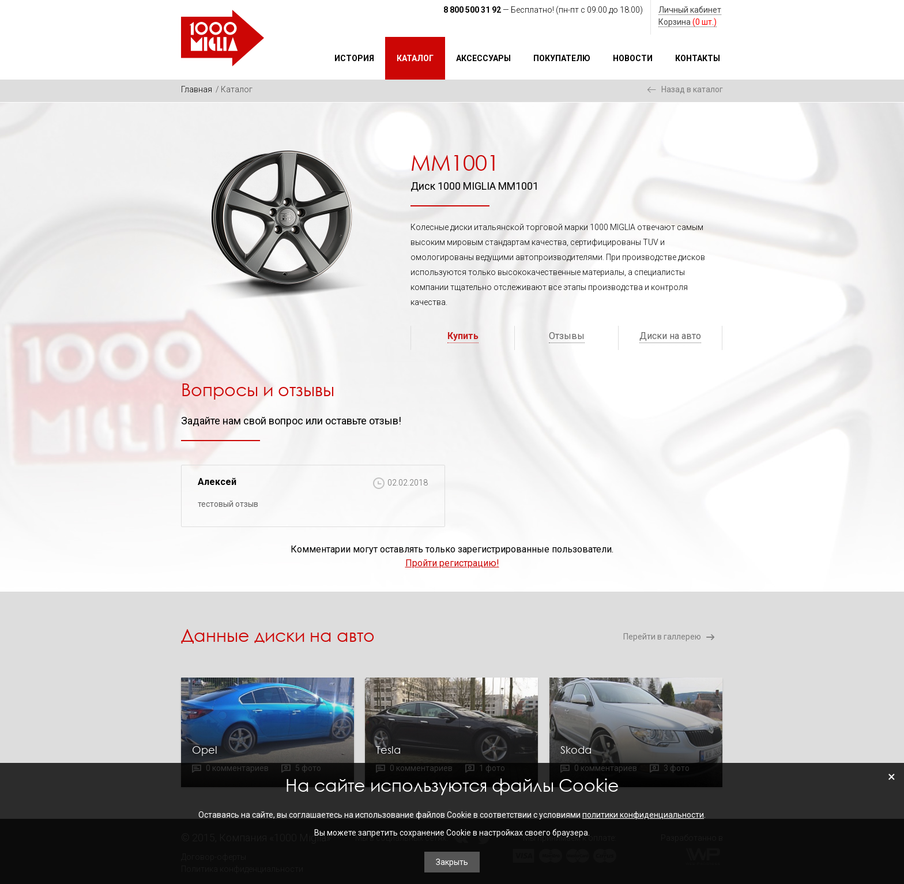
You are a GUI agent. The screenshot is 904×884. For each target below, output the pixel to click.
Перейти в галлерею (662, 636)
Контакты (697, 58)
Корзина (687, 22)
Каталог (415, 58)
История (354, 58)
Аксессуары (483, 58)
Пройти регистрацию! (452, 563)
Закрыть (452, 862)
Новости (633, 58)
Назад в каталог (692, 89)
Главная (196, 89)
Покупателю (561, 58)
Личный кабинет (689, 9)
